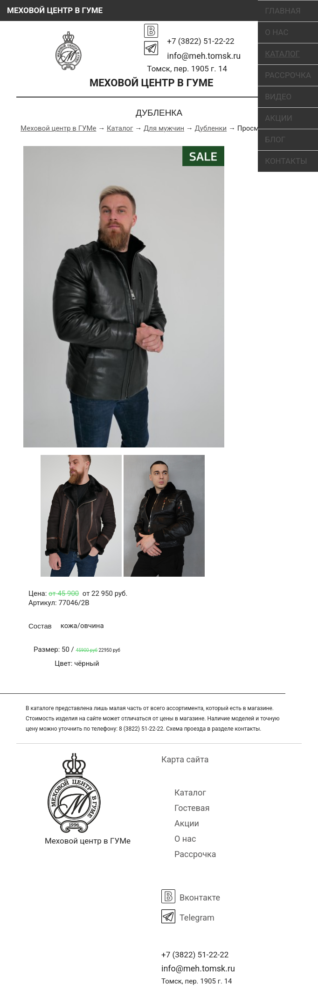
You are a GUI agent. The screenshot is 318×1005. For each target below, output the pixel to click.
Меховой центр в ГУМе (58, 128)
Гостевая (192, 808)
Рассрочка (288, 75)
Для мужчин (164, 128)
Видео (278, 96)
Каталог (282, 53)
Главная (283, 10)
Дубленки (211, 128)
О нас (276, 32)
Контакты (286, 161)
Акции (278, 118)
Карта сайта (184, 759)
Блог (275, 139)
